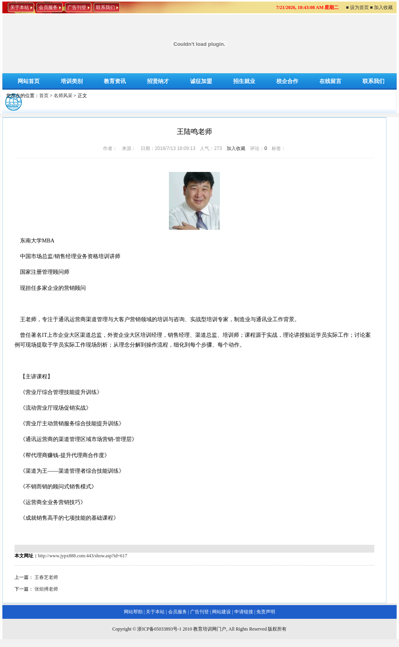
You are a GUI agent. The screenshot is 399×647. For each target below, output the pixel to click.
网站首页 (29, 81)
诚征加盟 (201, 81)
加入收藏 (236, 148)
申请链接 (243, 611)
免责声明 (265, 611)
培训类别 (72, 81)
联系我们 (105, 7)
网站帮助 (133, 611)
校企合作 (287, 81)
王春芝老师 (46, 577)
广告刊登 (76, 7)
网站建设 (221, 611)
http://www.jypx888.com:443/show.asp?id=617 (82, 555)
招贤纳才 (158, 81)
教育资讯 (115, 81)
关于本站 (19, 7)
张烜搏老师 (46, 589)
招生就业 (244, 81)
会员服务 (48, 7)
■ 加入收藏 (381, 7)
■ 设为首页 (357, 7)
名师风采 (63, 95)
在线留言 (330, 81)
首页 (44, 95)
